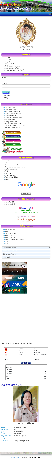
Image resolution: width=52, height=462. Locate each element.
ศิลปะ (5, 171)
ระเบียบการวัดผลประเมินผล (12, 124)
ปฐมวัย (6, 179)
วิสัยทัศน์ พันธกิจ (9, 64)
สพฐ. (5, 231)
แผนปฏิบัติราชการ (9, 115)
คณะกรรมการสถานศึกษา (12, 113)
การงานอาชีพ (8, 173)
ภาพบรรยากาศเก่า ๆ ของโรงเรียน (14, 70)
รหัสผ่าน (4, 83)
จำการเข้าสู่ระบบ (8, 89)
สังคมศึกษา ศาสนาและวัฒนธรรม (14, 167)
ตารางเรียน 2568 (9, 202)
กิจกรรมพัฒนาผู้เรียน (10, 177)
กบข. (5, 243)
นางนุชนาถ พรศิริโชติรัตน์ (11, 385)
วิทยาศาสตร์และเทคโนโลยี (12, 165)
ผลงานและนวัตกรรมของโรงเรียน (14, 126)
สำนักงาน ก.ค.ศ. (9, 237)
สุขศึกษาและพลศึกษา (10, 169)
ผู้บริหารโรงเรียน (9, 107)
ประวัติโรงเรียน (8, 58)
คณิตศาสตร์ (7, 163)
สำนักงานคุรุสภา (9, 235)
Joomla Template (16, 457)
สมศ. (5, 241)
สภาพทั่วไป (7, 60)
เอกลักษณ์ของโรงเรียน (11, 68)
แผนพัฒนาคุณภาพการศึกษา (12, 117)
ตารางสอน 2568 (9, 204)
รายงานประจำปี (9, 119)
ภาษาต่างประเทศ (9, 175)
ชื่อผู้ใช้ (4, 78)
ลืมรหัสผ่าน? (7, 95)
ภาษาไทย (7, 161)
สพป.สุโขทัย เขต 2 (9, 229)
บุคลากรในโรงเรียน (10, 109)
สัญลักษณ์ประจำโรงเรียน (11, 66)
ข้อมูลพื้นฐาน (8, 62)
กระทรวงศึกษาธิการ (10, 233)
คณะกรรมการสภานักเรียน (12, 128)
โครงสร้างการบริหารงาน (11, 111)
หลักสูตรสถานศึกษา (10, 122)
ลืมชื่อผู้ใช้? (6, 97)
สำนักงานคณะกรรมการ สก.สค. (13, 239)
